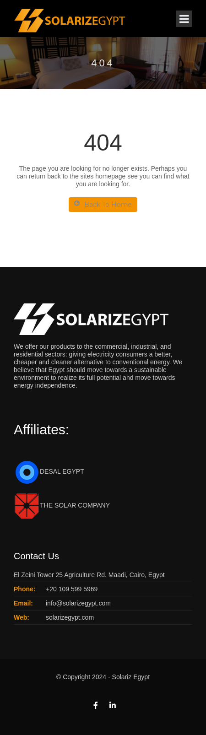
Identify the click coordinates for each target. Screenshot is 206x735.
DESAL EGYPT (49, 471)
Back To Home (103, 204)
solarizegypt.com (70, 617)
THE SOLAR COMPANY (62, 505)
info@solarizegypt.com (78, 603)
